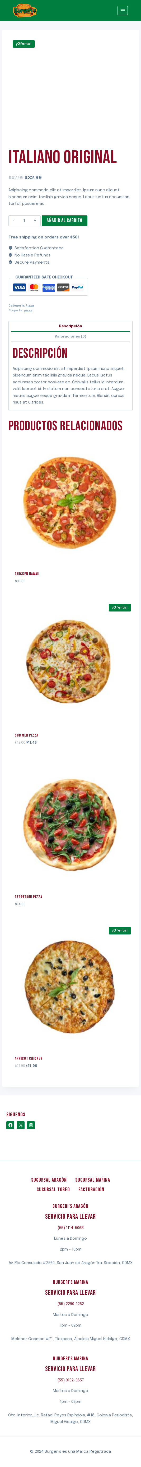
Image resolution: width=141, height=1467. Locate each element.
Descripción (70, 326)
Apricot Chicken (29, 1058)
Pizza (30, 305)
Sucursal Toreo (53, 1189)
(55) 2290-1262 (70, 1304)
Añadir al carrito (64, 221)
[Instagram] (31, 1125)
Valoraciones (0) (70, 336)
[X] (21, 1125)
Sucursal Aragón (49, 1180)
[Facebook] (10, 1125)
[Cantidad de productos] (24, 221)
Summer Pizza (26, 735)
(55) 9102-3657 (70, 1380)
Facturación (91, 1189)
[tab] (70, 326)
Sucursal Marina (92, 1180)
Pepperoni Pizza (28, 896)
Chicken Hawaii (27, 574)
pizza (28, 310)
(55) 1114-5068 (71, 1228)
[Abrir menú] (122, 10)
